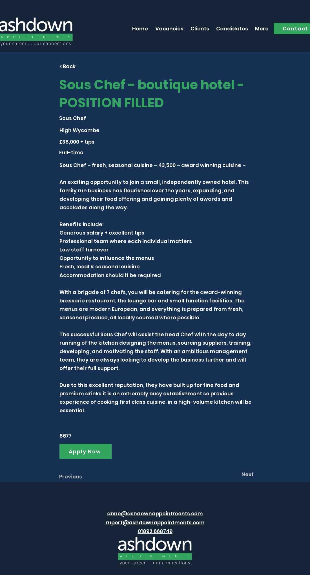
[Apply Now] (85, 451)
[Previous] (77, 476)
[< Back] (78, 66)
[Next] (239, 474)
